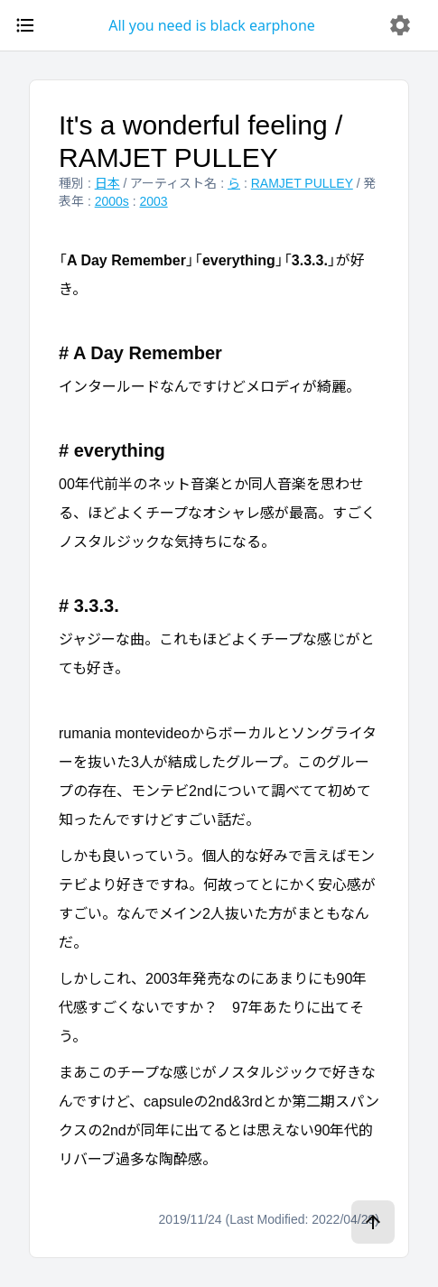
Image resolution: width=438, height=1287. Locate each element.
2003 (154, 201)
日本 (107, 183)
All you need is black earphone (211, 25)
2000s (112, 201)
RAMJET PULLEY (302, 183)
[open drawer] (25, 25)
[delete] (400, 25)
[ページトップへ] (373, 1222)
